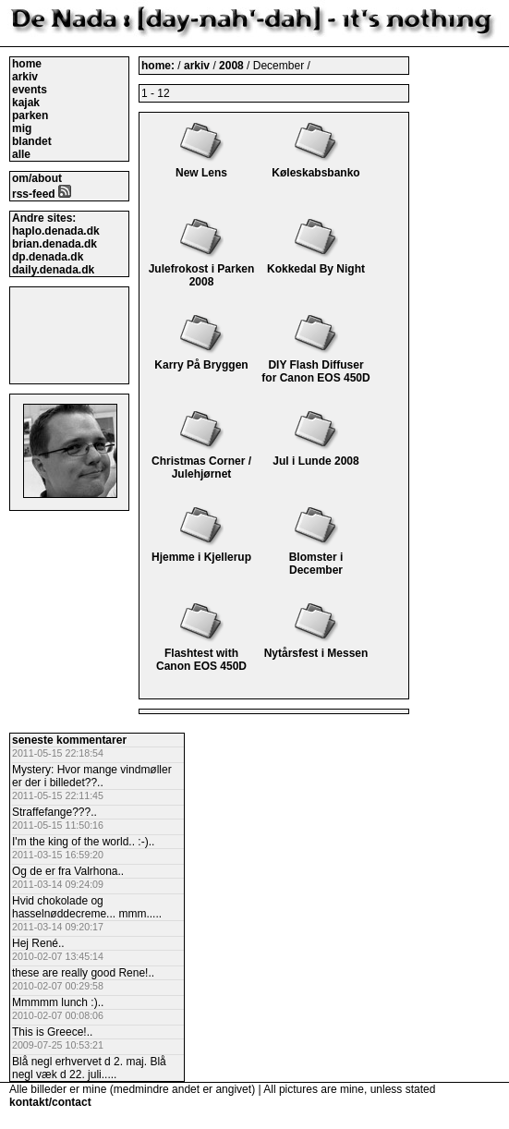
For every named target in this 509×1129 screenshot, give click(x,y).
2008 (231, 65)
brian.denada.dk (54, 243)
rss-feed (41, 194)
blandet (32, 141)
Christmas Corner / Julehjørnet (201, 461)
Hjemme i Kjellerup (201, 551)
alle (21, 154)
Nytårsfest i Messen (316, 647)
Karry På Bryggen (201, 358)
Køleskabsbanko (315, 166)
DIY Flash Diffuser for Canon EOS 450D (315, 365)
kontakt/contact (50, 1102)
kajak (26, 102)
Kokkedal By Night (316, 262)
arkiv (25, 76)
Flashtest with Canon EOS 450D (201, 653)
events (29, 89)
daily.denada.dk (53, 269)
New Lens (201, 166)
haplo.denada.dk (56, 231)
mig (21, 128)
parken (30, 115)
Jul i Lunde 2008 (315, 454)
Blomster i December (316, 557)
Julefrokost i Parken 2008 (202, 268)
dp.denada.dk (47, 256)
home (27, 63)
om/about (37, 178)
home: (159, 65)
